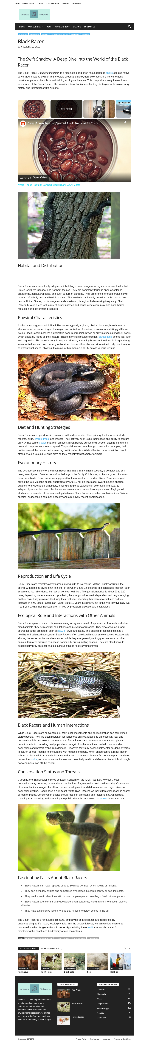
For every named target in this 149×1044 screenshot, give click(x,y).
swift (90, 927)
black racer (30, 938)
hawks (61, 630)
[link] (23, 123)
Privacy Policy (81, 1039)
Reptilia (85, 34)
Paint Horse (47, 971)
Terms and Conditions (122, 1039)
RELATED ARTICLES (28, 948)
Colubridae (34, 34)
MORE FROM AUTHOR (50, 948)
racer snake (93, 938)
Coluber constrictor (59, 34)
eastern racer (79, 938)
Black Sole (69, 971)
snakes (43, 442)
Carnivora (101, 1018)
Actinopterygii (70, 968)
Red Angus (23, 971)
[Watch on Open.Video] (33, 178)
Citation (65, 4)
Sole (89, 971)
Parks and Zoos (52, 4)
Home (17, 4)
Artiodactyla (23, 968)
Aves (99, 999)
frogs (46, 439)
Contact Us (77, 4)
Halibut (114, 971)
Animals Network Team (31, 47)
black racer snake (44, 938)
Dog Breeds (102, 1003)
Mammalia (102, 994)
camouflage (105, 336)
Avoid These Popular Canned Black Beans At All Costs (63, 123)
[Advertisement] (94, 14)
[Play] (99, 109)
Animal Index (29, 4)
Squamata (75, 34)
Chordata (23, 34)
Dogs (41, 4)
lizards (38, 439)
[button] (129, 26)
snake (109, 73)
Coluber (45, 34)
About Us (106, 1039)
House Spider (78, 1017)
